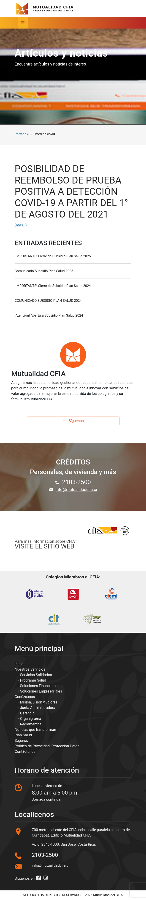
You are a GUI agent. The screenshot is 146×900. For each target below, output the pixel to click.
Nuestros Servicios (30, 669)
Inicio (19, 664)
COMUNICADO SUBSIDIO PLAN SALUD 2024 (48, 301)
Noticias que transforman (35, 729)
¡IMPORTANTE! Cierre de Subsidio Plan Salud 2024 (53, 286)
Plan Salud (23, 735)
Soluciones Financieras (38, 686)
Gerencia (27, 713)
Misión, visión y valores (38, 702)
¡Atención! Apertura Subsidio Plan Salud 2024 (49, 315)
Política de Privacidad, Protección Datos (47, 746)
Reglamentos (30, 724)
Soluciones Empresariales (41, 691)
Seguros (21, 740)
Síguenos (73, 421)
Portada (20, 134)
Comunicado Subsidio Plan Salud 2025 (44, 271)
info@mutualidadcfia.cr (76, 489)
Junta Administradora (37, 708)
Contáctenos (25, 751)
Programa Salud (33, 680)
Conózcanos (25, 697)
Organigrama (30, 718)
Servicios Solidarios (36, 675)
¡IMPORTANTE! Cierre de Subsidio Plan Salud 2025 (53, 256)
